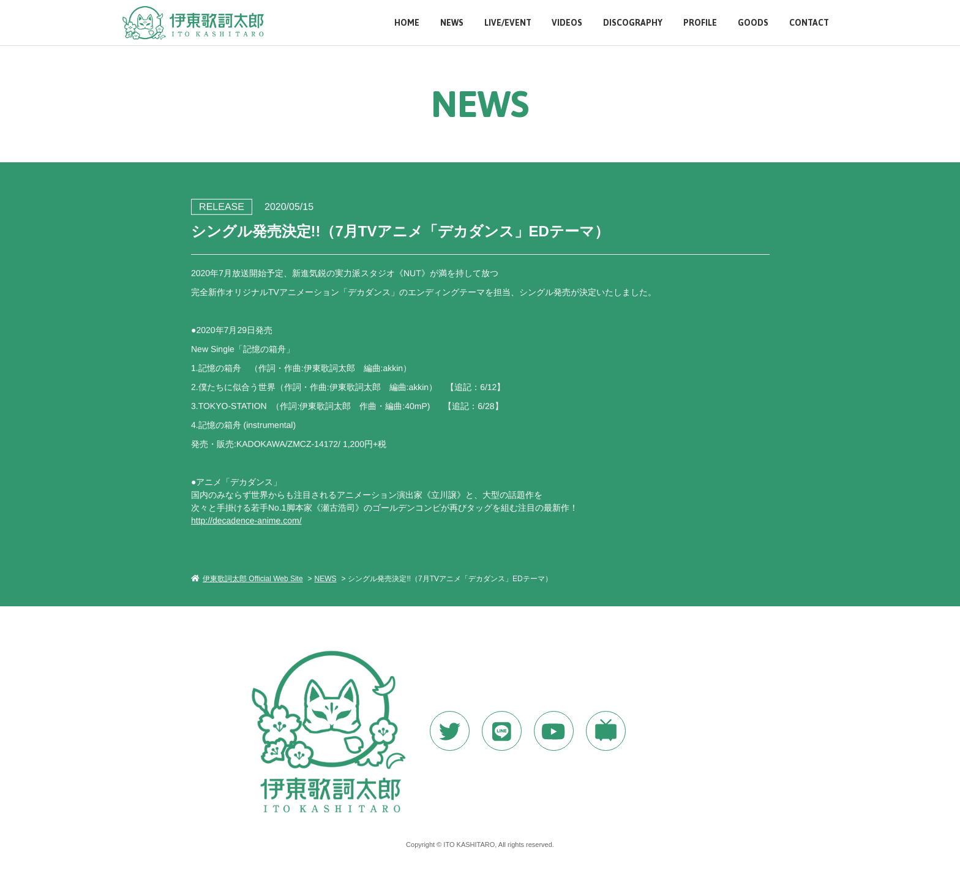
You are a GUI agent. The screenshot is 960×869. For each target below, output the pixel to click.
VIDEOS (567, 23)
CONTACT (809, 23)
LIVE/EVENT (507, 23)
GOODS (753, 23)
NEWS (451, 23)
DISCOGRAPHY (632, 23)
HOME (406, 23)
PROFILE (700, 23)
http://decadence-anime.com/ (245, 520)
